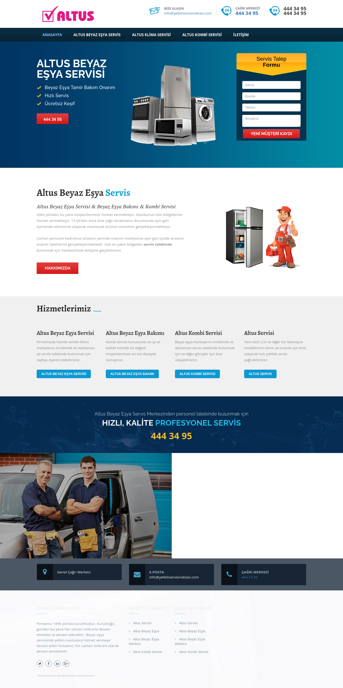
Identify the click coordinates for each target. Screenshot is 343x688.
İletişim (241, 34)
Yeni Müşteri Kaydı (271, 133)
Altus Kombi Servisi (197, 374)
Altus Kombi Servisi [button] (202, 34)
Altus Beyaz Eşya (146, 631)
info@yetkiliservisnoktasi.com (188, 13)
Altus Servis (260, 374)
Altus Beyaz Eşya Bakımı (132, 374)
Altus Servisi (142, 623)
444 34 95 (246, 12)
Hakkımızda (57, 268)
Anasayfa (52, 34)
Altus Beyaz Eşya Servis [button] (97, 34)
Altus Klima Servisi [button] (151, 34)
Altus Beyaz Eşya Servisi (63, 374)
